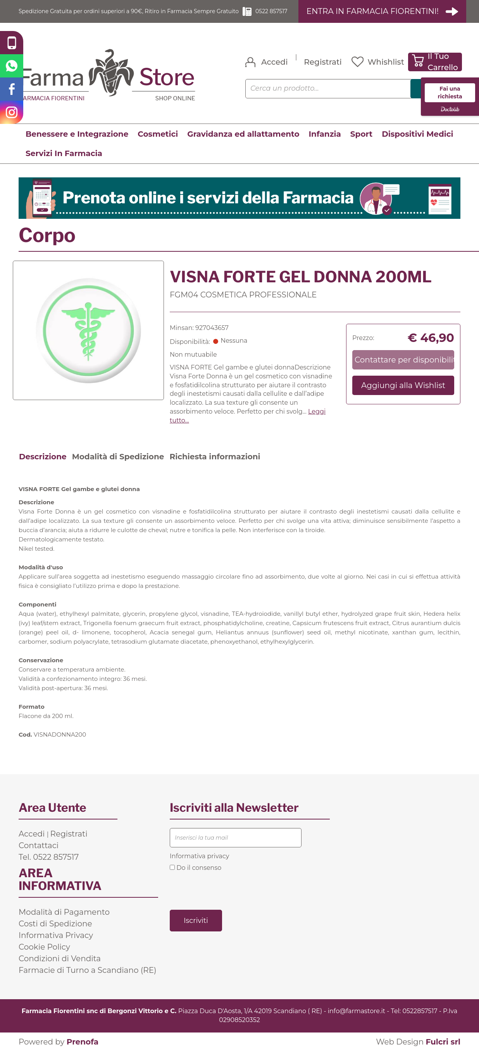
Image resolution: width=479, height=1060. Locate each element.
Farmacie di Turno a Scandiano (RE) (88, 979)
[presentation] (229, 899)
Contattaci (39, 854)
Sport (361, 143)
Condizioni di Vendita (60, 967)
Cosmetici (158, 143)
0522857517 (419, 1020)
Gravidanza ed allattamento (243, 143)
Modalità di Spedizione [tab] (118, 465)
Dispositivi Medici (417, 143)
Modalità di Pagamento (64, 921)
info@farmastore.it (356, 1020)
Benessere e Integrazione (77, 143)
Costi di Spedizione (55, 932)
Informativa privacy (199, 865)
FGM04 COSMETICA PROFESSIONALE (243, 303)
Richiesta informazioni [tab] (214, 465)
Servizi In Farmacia (64, 162)
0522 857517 (285, 15)
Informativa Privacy (56, 944)
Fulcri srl (443, 1050)
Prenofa (82, 1050)
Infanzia (325, 143)
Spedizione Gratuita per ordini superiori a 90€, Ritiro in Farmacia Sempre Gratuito (131, 15)
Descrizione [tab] (43, 465)
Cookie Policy (44, 955)
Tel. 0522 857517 (49, 866)
